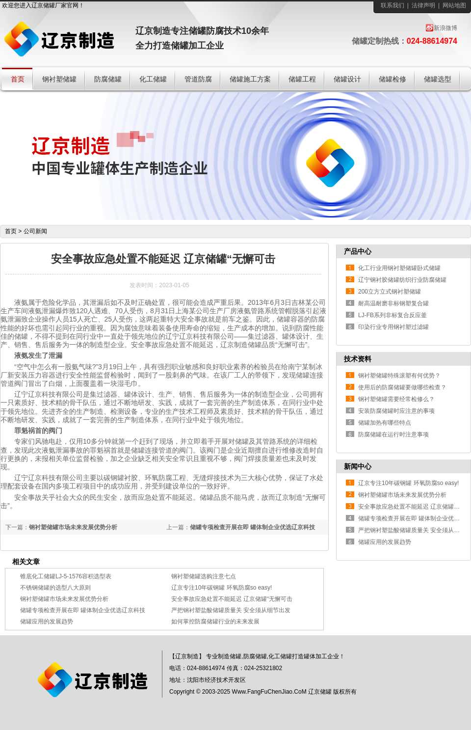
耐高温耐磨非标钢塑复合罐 (393, 303)
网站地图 (454, 5)
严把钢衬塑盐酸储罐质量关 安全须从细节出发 (230, 610)
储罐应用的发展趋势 (46, 621)
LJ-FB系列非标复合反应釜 (392, 315)
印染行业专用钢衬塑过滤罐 (393, 327)
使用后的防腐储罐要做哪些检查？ (402, 387)
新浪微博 (445, 28)
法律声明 (423, 5)
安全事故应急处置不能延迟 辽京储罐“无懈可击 (231, 598)
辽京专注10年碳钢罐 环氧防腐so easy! (221, 587)
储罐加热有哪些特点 (384, 422)
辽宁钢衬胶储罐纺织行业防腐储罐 (402, 279)
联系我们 (392, 5)
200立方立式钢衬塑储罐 (389, 291)
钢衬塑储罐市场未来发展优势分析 (73, 527)
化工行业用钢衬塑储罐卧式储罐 (399, 268)
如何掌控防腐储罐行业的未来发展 (215, 621)
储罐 (49, 5)
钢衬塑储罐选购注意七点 (203, 576)
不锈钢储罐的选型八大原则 (55, 587)
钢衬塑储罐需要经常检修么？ (396, 399)
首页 (11, 231)
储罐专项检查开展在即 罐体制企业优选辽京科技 (252, 527)
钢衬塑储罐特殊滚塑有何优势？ (399, 375)
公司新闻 (35, 231)
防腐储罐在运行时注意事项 (393, 434)
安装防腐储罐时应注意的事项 (396, 410)
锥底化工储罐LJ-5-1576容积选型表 (65, 576)
